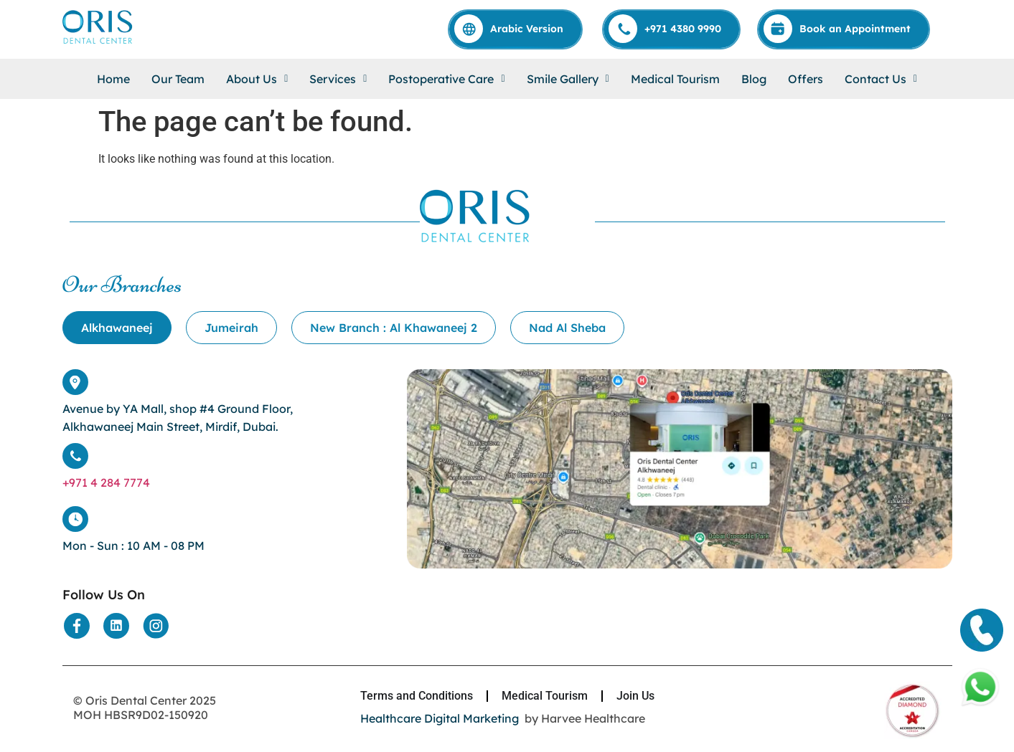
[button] (257, 79)
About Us (257, 79)
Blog (753, 79)
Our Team (178, 79)
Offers (805, 79)
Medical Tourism (675, 79)
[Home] (98, 42)
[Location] (679, 564)
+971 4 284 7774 (106, 482)
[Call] (672, 29)
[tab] (117, 327)
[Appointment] (844, 29)
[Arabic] (516, 29)
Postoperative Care (446, 79)
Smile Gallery (568, 79)
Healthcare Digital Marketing (439, 718)
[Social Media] (76, 625)
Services (338, 79)
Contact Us (881, 79)
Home (113, 79)
